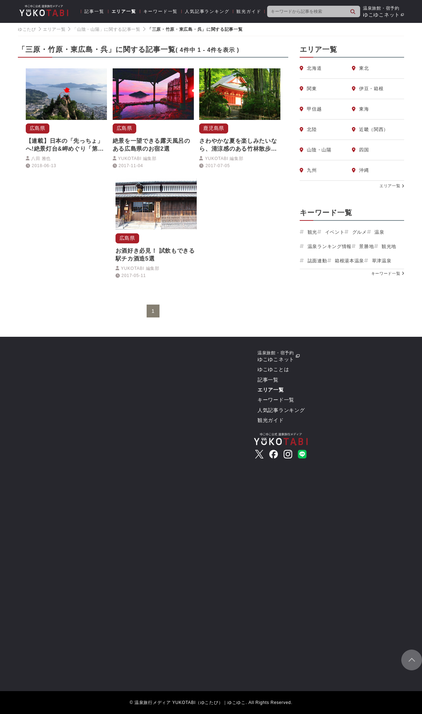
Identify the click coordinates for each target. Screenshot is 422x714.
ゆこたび (27, 29)
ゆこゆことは (273, 369)
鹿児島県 (213, 128)
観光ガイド (248, 11)
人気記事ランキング (207, 11)
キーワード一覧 (160, 11)
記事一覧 (94, 11)
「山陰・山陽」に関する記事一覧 (106, 29)
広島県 (37, 128)
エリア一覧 (124, 11)
